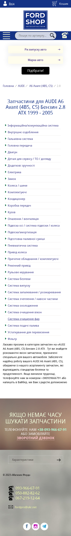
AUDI (21, 86)
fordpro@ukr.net (26, 507)
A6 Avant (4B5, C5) (41, 86)
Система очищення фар (24, 319)
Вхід (11, 4)
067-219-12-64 (28, 498)
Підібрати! (35, 70)
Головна (8, 86)
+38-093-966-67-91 (52, 429)
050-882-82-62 (28, 493)
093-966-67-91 (28, 488)
